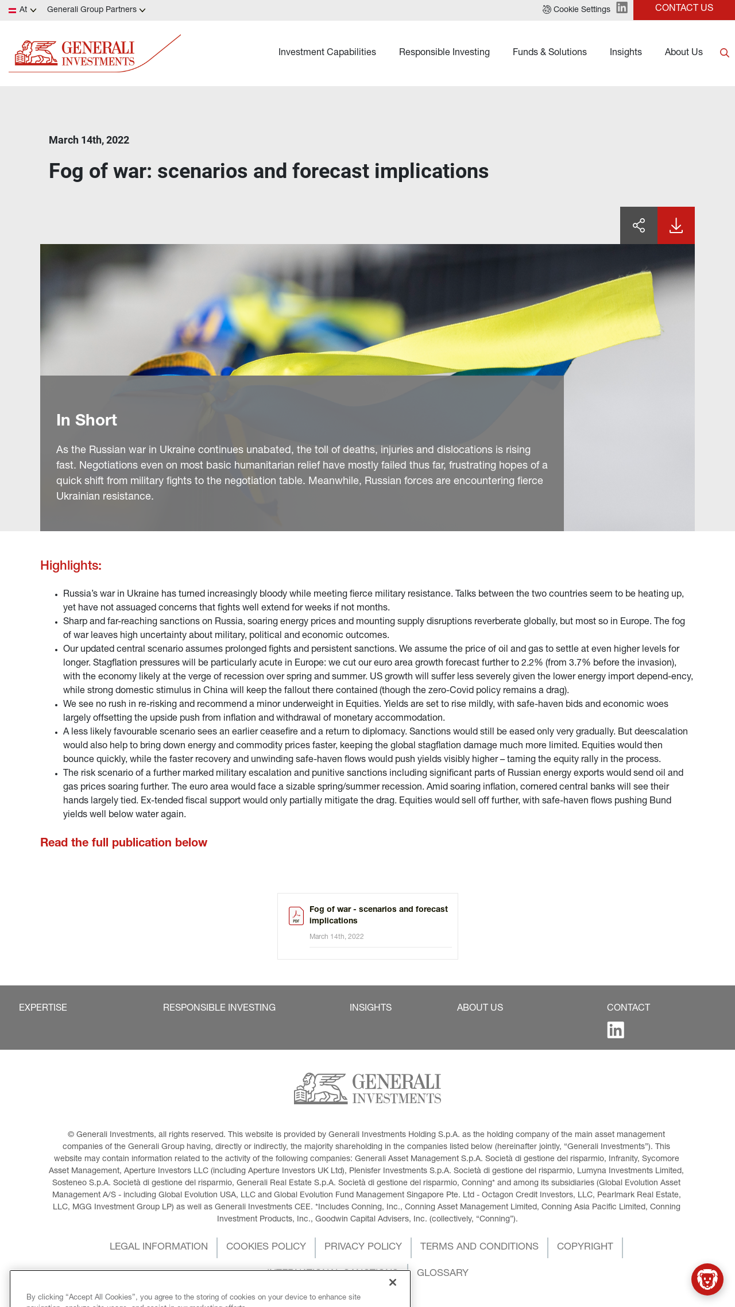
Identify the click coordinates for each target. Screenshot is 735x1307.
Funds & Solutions (550, 53)
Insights (626, 53)
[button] (576, 10)
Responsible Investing (444, 53)
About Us (684, 53)
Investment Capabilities (327, 53)
